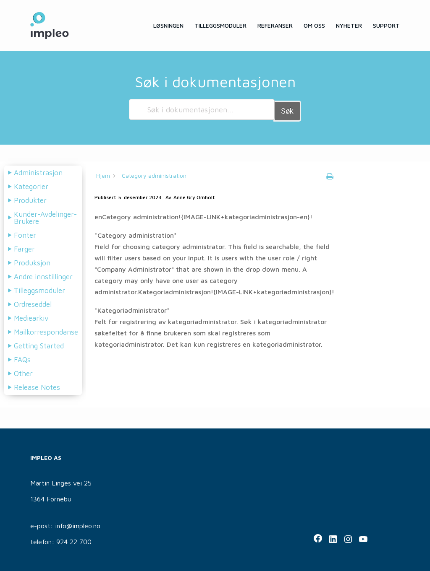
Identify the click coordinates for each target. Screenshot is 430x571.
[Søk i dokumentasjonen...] (202, 109)
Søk (287, 109)
